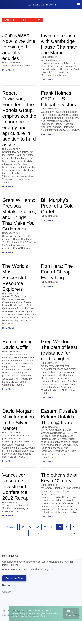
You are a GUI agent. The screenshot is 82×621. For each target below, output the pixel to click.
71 (67, 527)
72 (74, 527)
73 (32, 533)
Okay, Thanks (66, 615)
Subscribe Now (14, 578)
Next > (74, 533)
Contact (6, 592)
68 (45, 527)
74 (39, 533)
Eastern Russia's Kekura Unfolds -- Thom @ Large (60, 416)
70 (60, 527)
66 (30, 527)
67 (37, 527)
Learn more (40, 617)
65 (23, 527)
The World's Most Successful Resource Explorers (15, 277)
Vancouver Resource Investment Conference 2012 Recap (15, 486)
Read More (8, 70)
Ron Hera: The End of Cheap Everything (57, 271)
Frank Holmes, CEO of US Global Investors (58, 98)
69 (52, 527)
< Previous (10, 527)
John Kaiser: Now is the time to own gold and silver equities (19, 47)
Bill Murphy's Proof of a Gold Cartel (57, 205)
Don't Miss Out (39, 563)
